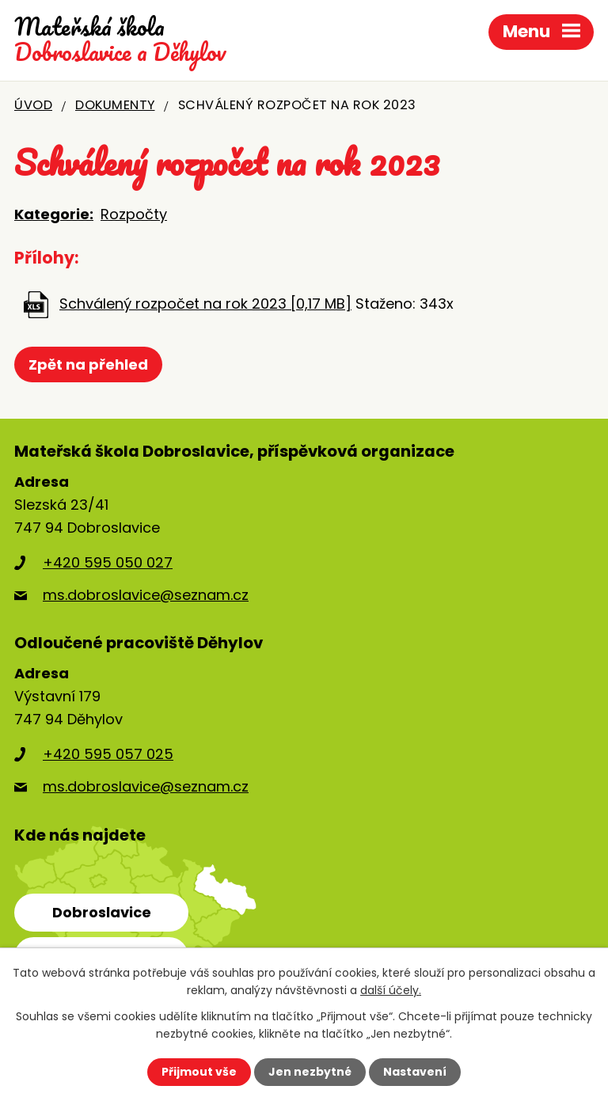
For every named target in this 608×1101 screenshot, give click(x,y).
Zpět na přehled (88, 364)
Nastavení (414, 1072)
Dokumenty (115, 105)
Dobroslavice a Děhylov (120, 40)
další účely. (390, 990)
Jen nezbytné (310, 1072)
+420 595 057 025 (108, 754)
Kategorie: (53, 214)
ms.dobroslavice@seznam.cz (146, 595)
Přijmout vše (199, 1072)
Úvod (33, 105)
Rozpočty (134, 214)
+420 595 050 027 (108, 562)
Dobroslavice (101, 912)
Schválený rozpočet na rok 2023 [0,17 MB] (205, 303)
